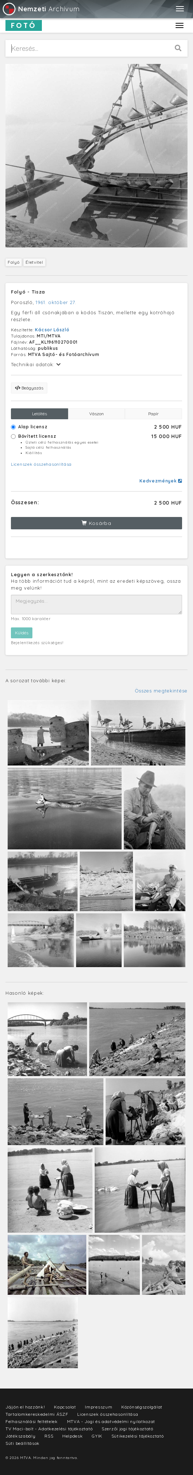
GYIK (97, 1436)
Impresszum (98, 1407)
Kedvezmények (160, 481)
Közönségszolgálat (141, 1407)
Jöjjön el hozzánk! (25, 1407)
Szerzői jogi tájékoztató (127, 1428)
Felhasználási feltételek (31, 1421)
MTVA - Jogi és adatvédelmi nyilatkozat (111, 1421)
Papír (153, 413)
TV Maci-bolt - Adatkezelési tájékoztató (48, 1428)
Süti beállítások (22, 1443)
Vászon (96, 413)
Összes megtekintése (161, 691)
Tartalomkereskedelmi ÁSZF (36, 1414)
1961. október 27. (56, 302)
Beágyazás (29, 388)
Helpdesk (72, 1436)
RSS (48, 1436)
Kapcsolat (65, 1407)
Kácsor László (52, 329)
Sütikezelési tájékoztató (137, 1436)
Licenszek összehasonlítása (41, 464)
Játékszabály (20, 1436)
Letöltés (39, 413)
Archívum (40, 9)
